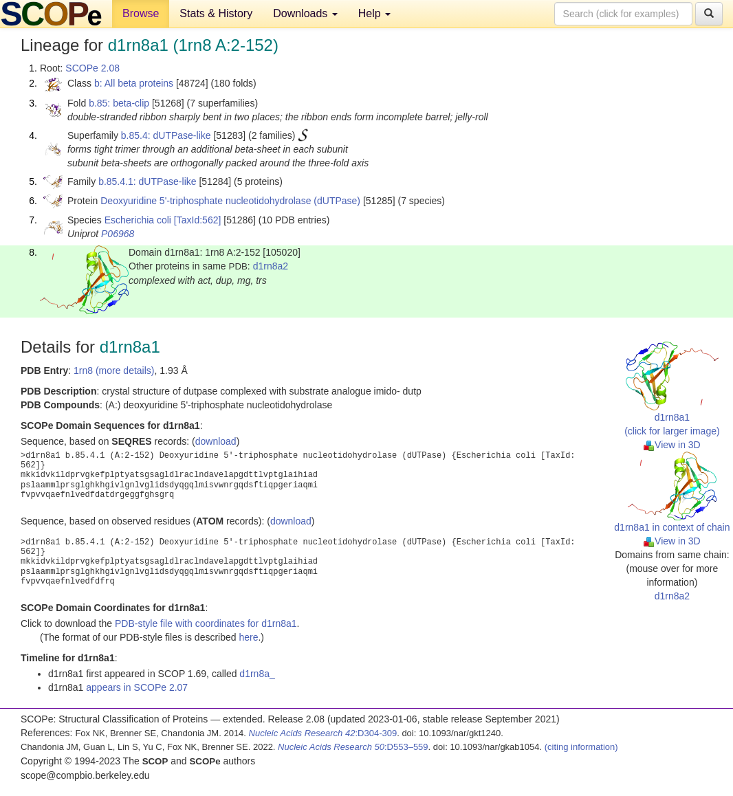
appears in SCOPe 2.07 (137, 687)
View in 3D (672, 444)
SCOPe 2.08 (92, 68)
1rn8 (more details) (114, 370)
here (248, 637)
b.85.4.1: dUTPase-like (147, 181)
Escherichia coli (138, 219)
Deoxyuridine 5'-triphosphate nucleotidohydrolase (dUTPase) (230, 200)
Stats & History (215, 13)
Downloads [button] (305, 13)
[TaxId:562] (197, 219)
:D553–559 (353, 747)
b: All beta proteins (133, 83)
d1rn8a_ (256, 673)
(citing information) (581, 747)
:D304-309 (323, 733)
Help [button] (374, 13)
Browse (140, 13)
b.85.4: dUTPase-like (166, 135)
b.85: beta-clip (119, 103)
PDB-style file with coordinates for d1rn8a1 (206, 623)
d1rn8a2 (270, 266)
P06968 (117, 233)
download (216, 441)
